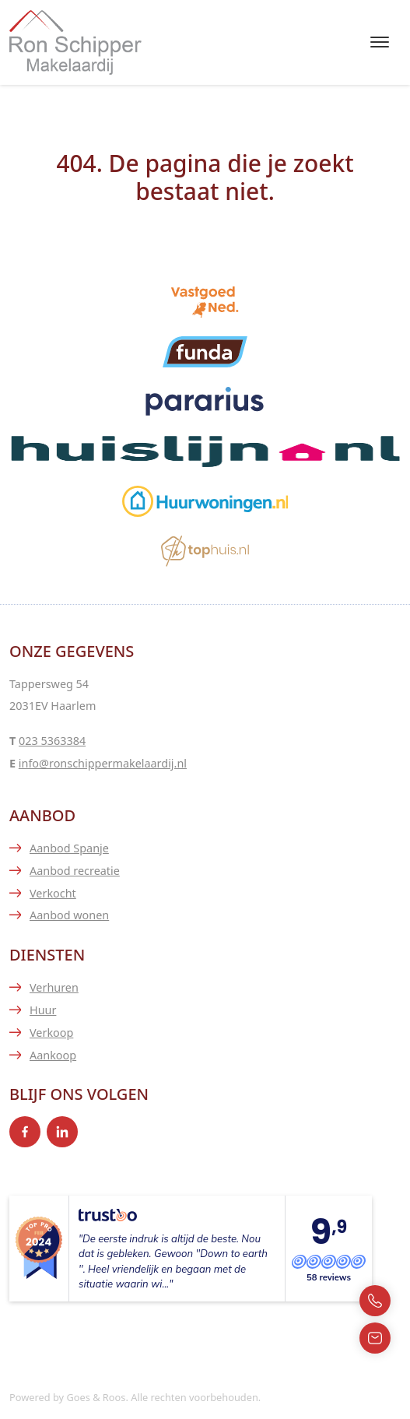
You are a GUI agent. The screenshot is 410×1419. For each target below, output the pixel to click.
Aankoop (53, 1055)
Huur (43, 1010)
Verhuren (54, 987)
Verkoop (51, 1032)
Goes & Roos (95, 1397)
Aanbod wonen (69, 915)
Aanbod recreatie (75, 870)
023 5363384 (52, 740)
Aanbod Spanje (69, 848)
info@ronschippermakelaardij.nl (103, 763)
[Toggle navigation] (379, 42)
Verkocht (53, 893)
